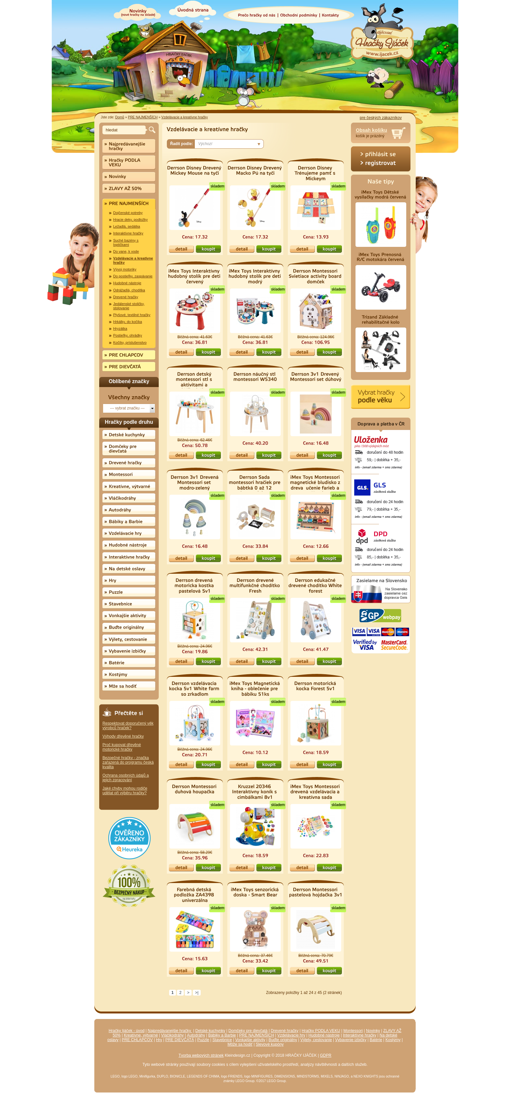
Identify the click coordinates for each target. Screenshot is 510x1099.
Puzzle (203, 1040)
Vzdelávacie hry (291, 1035)
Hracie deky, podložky (130, 219)
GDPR (325, 1055)
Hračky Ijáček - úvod (126, 1030)
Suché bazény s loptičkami (126, 242)
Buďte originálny (283, 1040)
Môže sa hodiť (239, 1044)
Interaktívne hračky (128, 233)
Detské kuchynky (210, 1030)
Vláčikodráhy (172, 1035)
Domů (119, 117)
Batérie (375, 1040)
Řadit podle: (181, 143)
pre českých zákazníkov (381, 117)
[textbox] (125, 130)
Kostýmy (393, 1040)
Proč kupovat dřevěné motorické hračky (121, 747)
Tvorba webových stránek (201, 1055)
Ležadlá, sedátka (126, 226)
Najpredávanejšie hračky (170, 1030)
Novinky (373, 1030)
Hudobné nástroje (127, 283)
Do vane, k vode (126, 251)
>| (196, 992)
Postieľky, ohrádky (127, 335)
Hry (159, 1040)
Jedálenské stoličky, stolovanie (128, 306)
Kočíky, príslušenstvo (130, 342)
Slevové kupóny (270, 1044)
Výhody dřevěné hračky (123, 736)
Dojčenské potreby (128, 213)
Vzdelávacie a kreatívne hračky (184, 117)
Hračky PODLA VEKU (321, 1030)
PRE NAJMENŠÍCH (142, 117)
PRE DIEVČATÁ (179, 1040)
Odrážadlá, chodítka (129, 290)
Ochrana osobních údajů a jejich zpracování (125, 777)
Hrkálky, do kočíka (127, 322)
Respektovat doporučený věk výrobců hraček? (128, 725)
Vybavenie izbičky (350, 1040)
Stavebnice (222, 1040)
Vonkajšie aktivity (250, 1040)
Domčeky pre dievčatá (247, 1030)
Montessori (353, 1030)
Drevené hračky (125, 297)
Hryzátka (120, 328)
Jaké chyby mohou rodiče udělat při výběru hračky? (124, 790)
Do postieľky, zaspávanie (133, 276)
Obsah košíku (371, 130)
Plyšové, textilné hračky (131, 315)
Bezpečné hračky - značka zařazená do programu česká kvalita (128, 762)
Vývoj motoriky (124, 269)
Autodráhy (196, 1035)
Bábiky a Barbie (222, 1035)
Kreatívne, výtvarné (141, 1035)
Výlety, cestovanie (316, 1040)
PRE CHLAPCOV (137, 1040)
